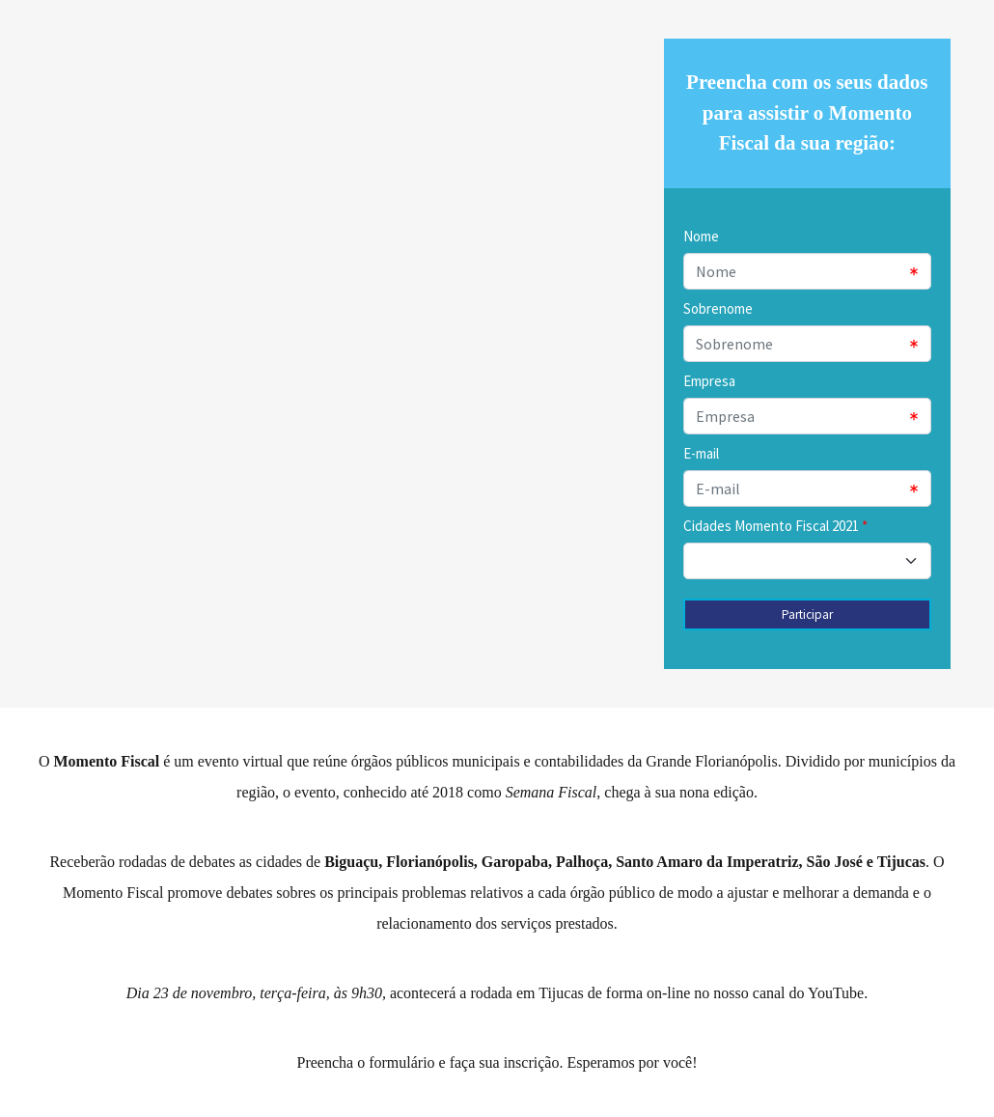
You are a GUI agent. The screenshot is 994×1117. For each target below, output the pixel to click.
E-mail (701, 453)
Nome (701, 236)
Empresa (709, 381)
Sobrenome (718, 308)
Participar (807, 614)
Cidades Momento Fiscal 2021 (771, 526)
